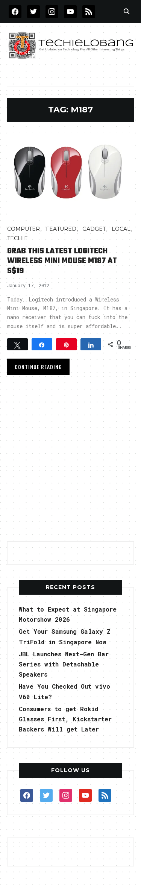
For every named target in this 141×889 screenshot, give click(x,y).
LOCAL (121, 229)
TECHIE (17, 238)
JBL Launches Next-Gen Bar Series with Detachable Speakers (64, 664)
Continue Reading (38, 367)
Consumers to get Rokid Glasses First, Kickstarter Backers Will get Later (65, 719)
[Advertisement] (70, 460)
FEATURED (61, 229)
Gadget (94, 229)
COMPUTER (23, 229)
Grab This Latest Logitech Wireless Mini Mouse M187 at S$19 (62, 261)
